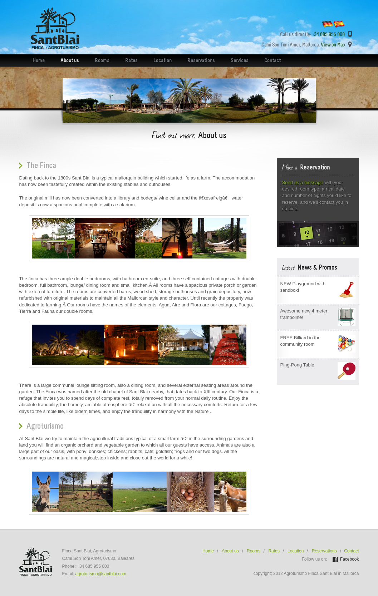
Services (240, 60)
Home (39, 60)
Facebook (349, 559)
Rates (131, 60)
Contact (272, 60)
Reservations (201, 60)
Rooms (102, 60)
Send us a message (302, 182)
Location (162, 60)
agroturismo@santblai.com (100, 573)
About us (69, 60)
